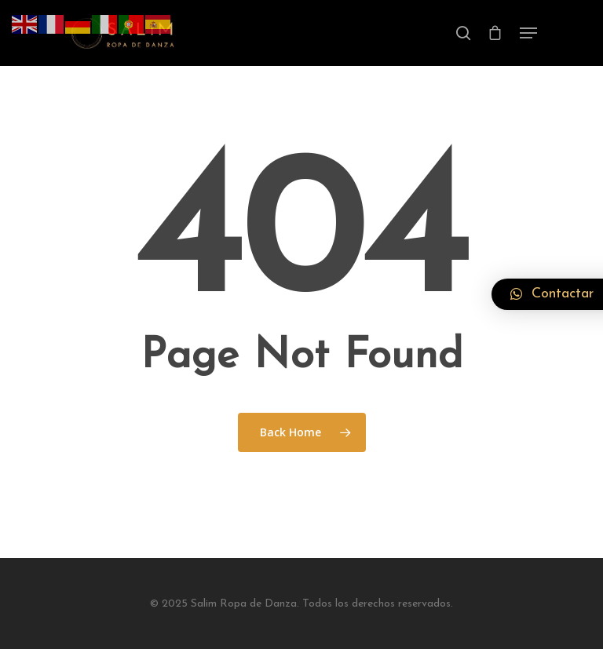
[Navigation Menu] (528, 33)
